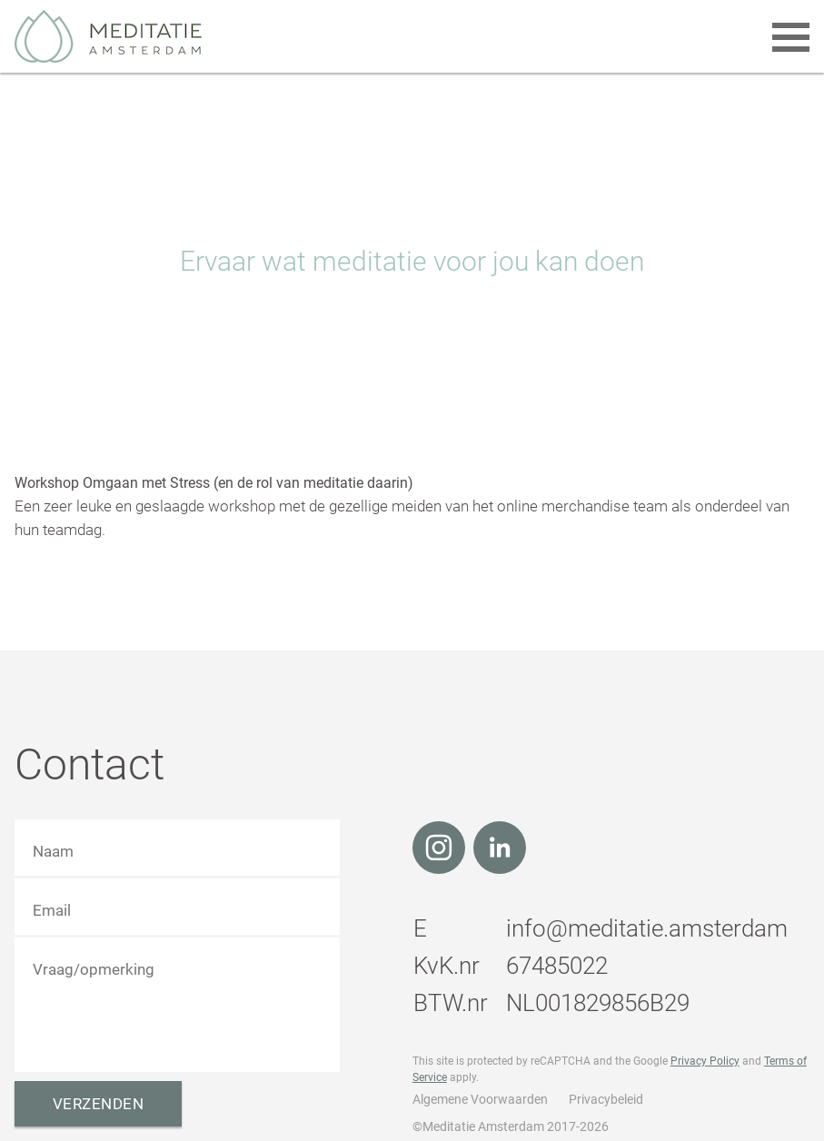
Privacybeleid (606, 1099)
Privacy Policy (705, 1061)
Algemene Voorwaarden (480, 1099)
